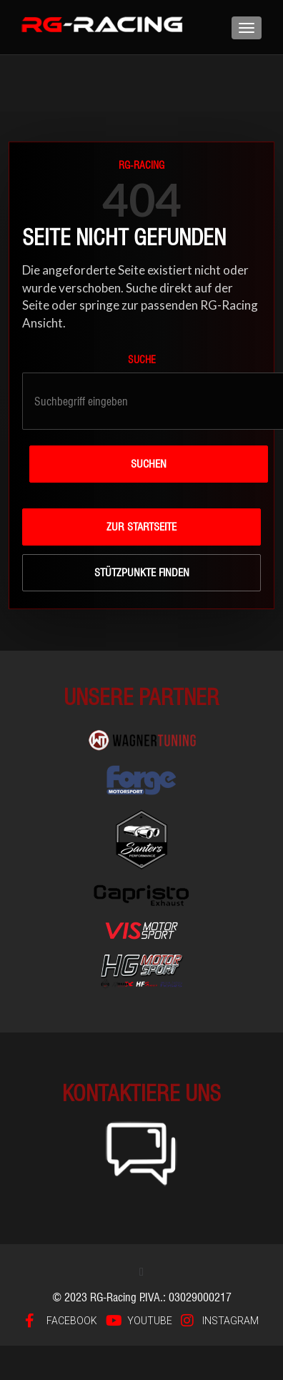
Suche (142, 359)
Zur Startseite (141, 527)
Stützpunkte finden (141, 572)
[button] (141, 1272)
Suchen (149, 464)
